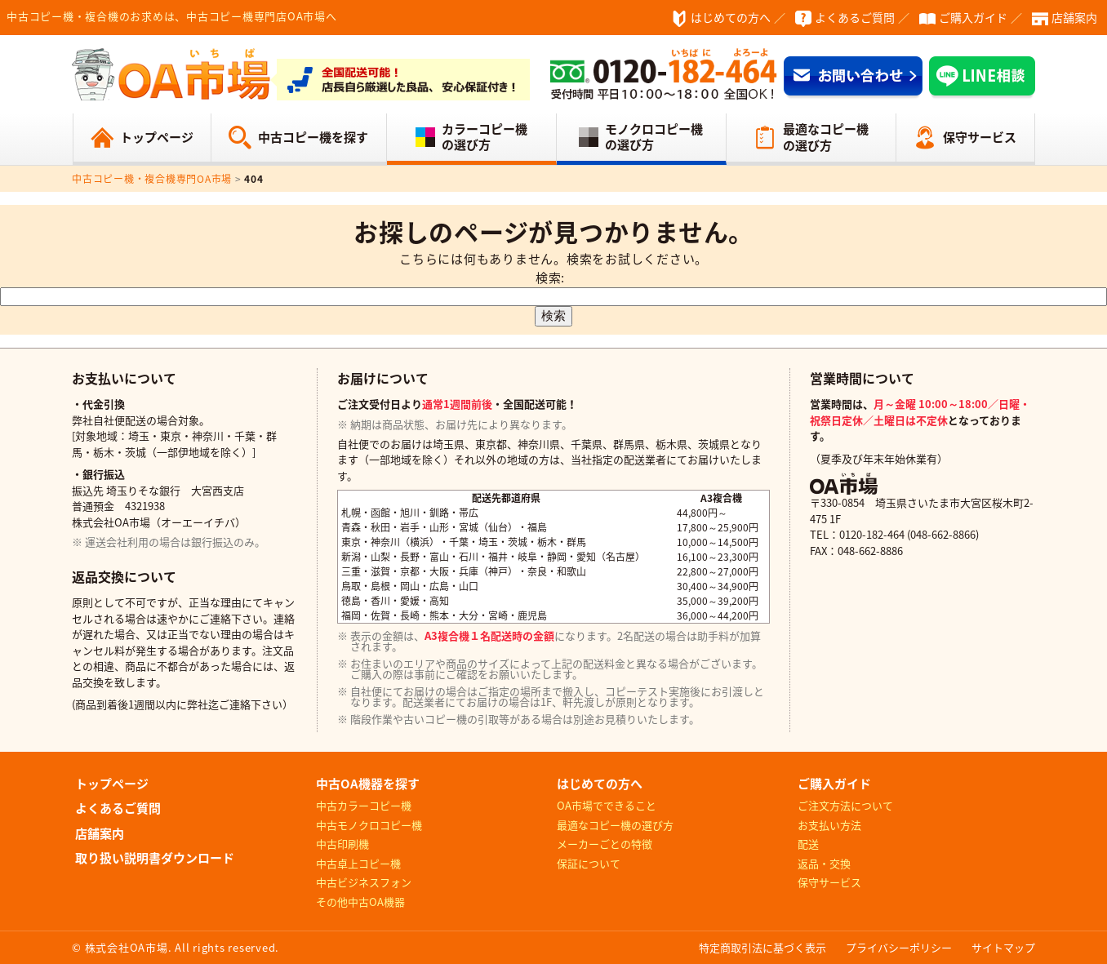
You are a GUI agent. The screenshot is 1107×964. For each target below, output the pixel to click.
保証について (588, 863)
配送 (808, 843)
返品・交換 (824, 863)
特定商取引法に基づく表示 (762, 947)
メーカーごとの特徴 (604, 843)
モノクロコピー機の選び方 (654, 137)
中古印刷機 (342, 843)
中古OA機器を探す (368, 784)
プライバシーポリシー (899, 947)
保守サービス (979, 137)
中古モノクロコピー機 (369, 825)
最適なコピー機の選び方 (826, 137)
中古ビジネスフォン (363, 882)
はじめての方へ (731, 17)
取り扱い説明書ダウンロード (154, 858)
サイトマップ (1003, 947)
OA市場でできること (606, 805)
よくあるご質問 (855, 17)
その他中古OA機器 (360, 901)
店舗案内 (1074, 17)
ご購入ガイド (973, 17)
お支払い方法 (829, 825)
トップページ (156, 137)
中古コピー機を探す (313, 137)
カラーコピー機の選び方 (484, 137)
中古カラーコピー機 (363, 805)
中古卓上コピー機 (358, 863)
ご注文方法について (845, 805)
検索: (550, 278)
